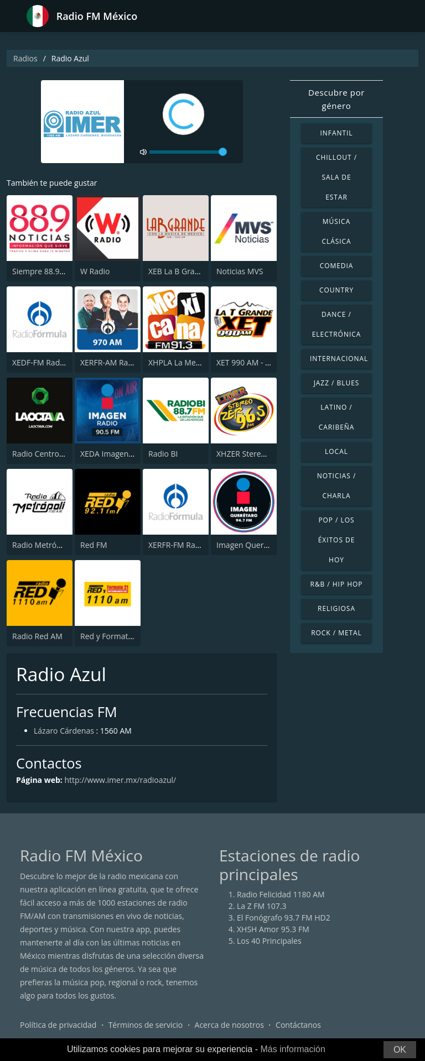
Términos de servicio (145, 1025)
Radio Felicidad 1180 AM (281, 894)
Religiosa (336, 608)
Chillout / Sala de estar (336, 177)
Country (336, 290)
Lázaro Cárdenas (64, 730)
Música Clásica (336, 231)
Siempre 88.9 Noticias (51, 271)
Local (336, 451)
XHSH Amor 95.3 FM (273, 929)
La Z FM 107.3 (262, 906)
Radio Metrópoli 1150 (51, 545)
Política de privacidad (58, 1025)
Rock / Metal (336, 632)
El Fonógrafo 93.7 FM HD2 (283, 917)
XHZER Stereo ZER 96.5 (257, 453)
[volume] (188, 152)
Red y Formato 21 (112, 636)
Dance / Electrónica (336, 324)
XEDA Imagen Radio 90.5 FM (131, 453)
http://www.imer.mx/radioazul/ (120, 780)
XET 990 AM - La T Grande (262, 362)
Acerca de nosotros (229, 1025)
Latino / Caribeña (337, 417)
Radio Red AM (37, 636)
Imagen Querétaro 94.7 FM (264, 545)
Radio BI (163, 453)
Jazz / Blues (337, 383)
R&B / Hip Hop (336, 584)
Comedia (337, 265)
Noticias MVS (239, 271)
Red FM (93, 545)
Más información (292, 1049)
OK (399, 1049)
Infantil (336, 133)
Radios (25, 58)
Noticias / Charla (336, 485)
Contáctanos (298, 1025)
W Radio (95, 271)
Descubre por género (336, 99)
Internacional (339, 358)
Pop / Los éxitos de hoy (336, 540)
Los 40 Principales (269, 940)
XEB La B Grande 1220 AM (195, 271)
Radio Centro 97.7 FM (51, 453)
